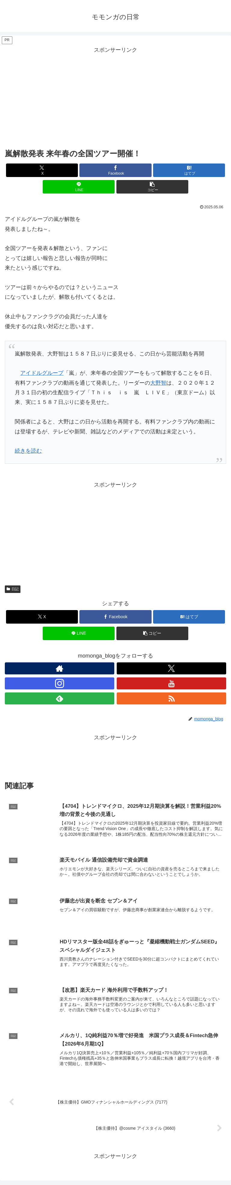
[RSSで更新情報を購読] (171, 698)
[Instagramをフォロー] (59, 683)
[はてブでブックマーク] (189, 170)
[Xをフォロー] (171, 668)
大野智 (158, 383)
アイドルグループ (41, 373)
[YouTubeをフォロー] (171, 683)
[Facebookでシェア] (115, 170)
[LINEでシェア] (79, 187)
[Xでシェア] (42, 170)
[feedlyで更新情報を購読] (59, 698)
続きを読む (28, 451)
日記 (13, 589)
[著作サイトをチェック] (59, 668)
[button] (152, 187)
